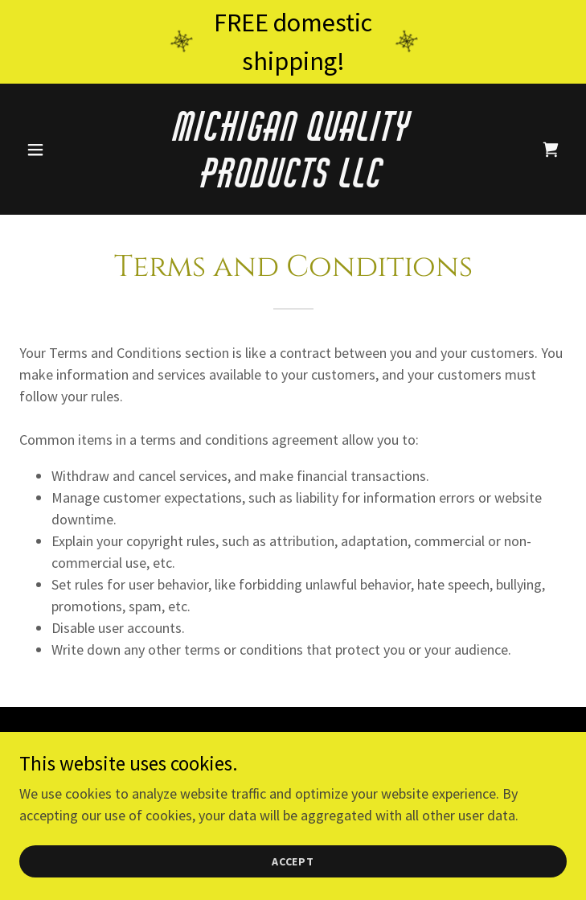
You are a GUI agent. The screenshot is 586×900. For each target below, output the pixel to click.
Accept (293, 861)
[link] (293, 182)
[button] (60, 150)
